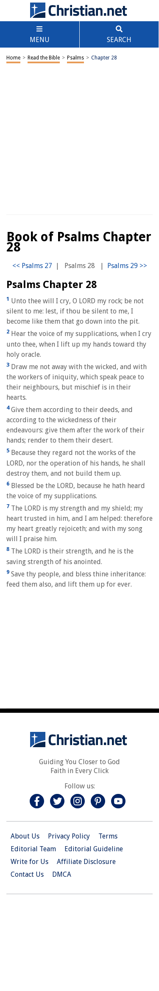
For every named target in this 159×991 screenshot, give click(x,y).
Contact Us (27, 874)
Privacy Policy (69, 836)
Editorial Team (33, 849)
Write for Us (29, 862)
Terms (107, 836)
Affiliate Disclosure (86, 862)
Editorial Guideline (93, 849)
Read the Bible (44, 58)
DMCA (61, 874)
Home (13, 58)
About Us (25, 836)
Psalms (75, 58)
